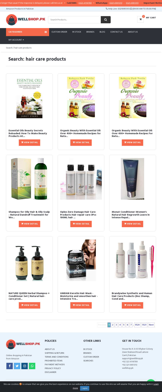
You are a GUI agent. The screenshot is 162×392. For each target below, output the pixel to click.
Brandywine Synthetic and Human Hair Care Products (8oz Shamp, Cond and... (132, 296)
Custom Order (59, 32)
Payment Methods (55, 364)
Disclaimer (50, 372)
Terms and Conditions (57, 357)
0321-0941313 (121, 3)
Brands (90, 32)
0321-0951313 (138, 3)
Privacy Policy (53, 368)
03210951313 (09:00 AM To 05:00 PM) (137, 9)
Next (151, 325)
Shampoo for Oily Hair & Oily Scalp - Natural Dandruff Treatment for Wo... (29, 215)
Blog (102, 32)
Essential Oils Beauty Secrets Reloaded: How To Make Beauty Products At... (28, 133)
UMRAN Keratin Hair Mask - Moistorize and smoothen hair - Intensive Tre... (79, 296)
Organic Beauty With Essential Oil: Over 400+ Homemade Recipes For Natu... (132, 133)
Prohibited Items (54, 361)
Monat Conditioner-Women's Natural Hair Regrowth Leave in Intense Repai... (131, 215)
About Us (133, 32)
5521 (144, 325)
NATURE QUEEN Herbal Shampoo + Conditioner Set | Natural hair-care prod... (29, 296)
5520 (137, 325)
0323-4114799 (91, 3)
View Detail (29, 142)
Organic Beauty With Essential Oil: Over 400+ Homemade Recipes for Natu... (80, 133)
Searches (88, 361)
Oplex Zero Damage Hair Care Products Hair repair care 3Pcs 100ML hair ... (78, 215)
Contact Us (116, 32)
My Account (16, 40)
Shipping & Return (54, 353)
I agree (85, 388)
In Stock (76, 32)
